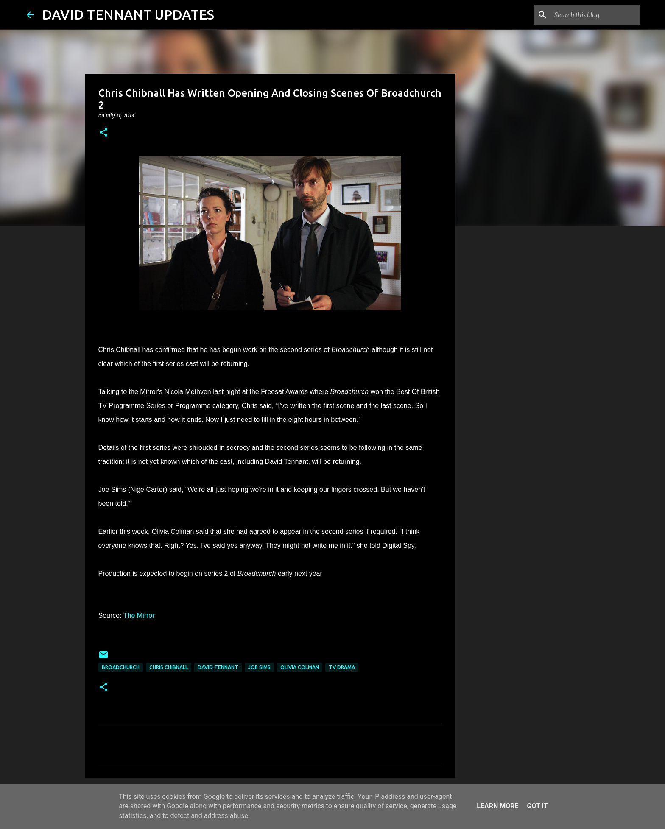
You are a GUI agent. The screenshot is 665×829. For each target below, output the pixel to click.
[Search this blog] (595, 15)
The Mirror (139, 615)
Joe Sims (259, 667)
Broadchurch (121, 667)
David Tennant (218, 667)
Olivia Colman (299, 667)
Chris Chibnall (168, 667)
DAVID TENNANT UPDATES (128, 14)
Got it (537, 806)
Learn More (497, 806)
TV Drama (342, 667)
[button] (103, 133)
